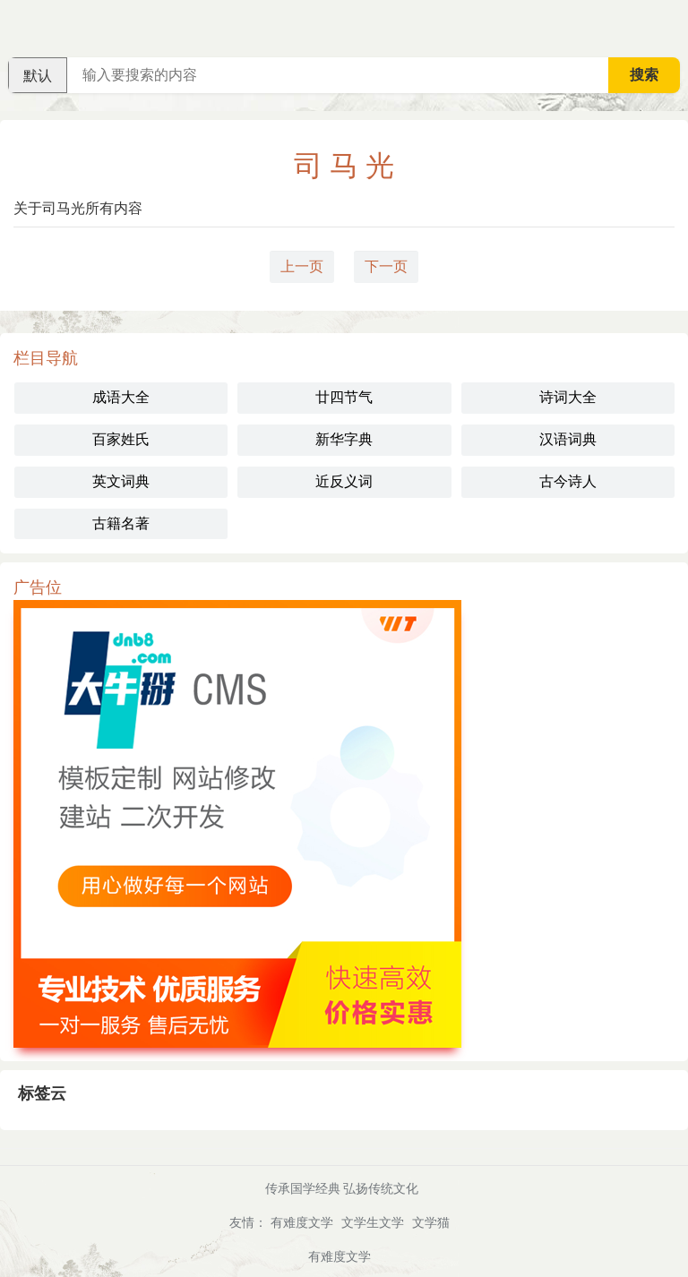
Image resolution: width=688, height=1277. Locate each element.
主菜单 (673, 27)
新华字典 (344, 439)
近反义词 (344, 481)
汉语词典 (568, 439)
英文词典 (121, 481)
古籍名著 (121, 523)
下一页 (386, 266)
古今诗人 (568, 481)
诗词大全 (568, 397)
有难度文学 (302, 1222)
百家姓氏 (121, 439)
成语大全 (121, 397)
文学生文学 (372, 1222)
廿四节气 (344, 397)
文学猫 (431, 1222)
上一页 (301, 266)
